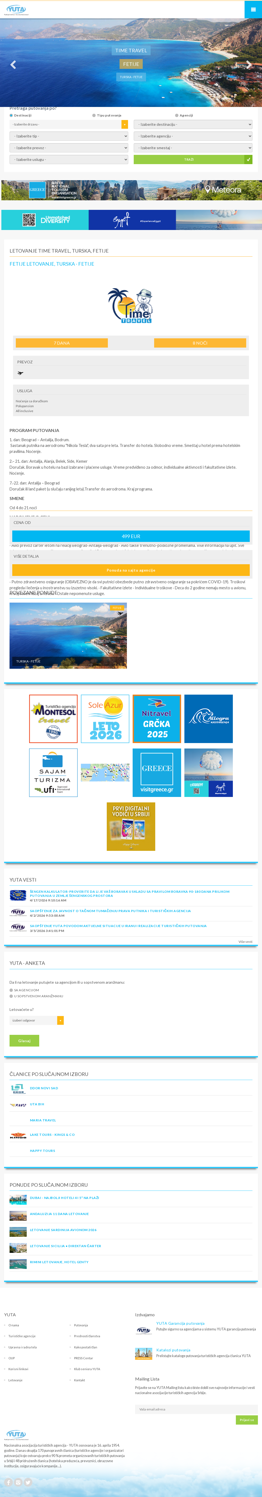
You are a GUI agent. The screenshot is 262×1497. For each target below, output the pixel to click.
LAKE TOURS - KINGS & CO (52, 1135)
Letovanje (15, 1380)
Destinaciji (22, 115)
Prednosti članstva (87, 1336)
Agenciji (186, 115)
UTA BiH (37, 1104)
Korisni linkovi (18, 1369)
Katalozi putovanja (173, 1350)
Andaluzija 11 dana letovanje (59, 1214)
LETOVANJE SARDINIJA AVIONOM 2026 (63, 1230)
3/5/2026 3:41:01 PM (47, 931)
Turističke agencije (22, 1336)
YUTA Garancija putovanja (180, 1323)
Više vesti (245, 942)
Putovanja (81, 1325)
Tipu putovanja (109, 115)
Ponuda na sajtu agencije (131, 570)
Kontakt (79, 1380)
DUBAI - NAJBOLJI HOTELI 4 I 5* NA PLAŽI (64, 1198)
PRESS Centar (83, 1358)
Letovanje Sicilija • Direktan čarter (65, 1246)
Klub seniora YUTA (87, 1369)
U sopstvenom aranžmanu (38, 996)
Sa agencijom (26, 990)
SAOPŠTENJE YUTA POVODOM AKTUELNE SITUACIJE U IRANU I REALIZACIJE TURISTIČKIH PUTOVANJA (118, 926)
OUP (11, 1358)
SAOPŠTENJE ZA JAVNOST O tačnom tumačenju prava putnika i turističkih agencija (110, 911)
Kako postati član (86, 1347)
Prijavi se (247, 1420)
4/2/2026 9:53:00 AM (47, 915)
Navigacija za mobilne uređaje (253, 9)
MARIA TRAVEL (43, 1120)
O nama (13, 1325)
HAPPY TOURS (42, 1151)
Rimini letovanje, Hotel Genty (59, 1262)
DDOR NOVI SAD (44, 1088)
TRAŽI (189, 159)
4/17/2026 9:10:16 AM (48, 900)
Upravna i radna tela (22, 1347)
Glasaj (24, 1040)
